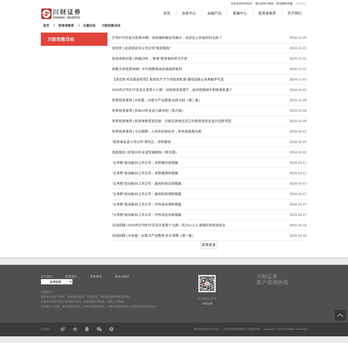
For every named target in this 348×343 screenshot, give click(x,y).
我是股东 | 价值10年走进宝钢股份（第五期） (145, 152)
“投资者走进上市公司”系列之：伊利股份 (141, 142)
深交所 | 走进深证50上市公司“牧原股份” (141, 48)
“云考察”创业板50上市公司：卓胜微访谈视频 (145, 162)
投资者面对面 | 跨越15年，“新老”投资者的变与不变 (149, 58)
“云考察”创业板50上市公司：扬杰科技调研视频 (146, 194)
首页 (166, 13)
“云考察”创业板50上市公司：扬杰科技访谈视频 (146, 183)
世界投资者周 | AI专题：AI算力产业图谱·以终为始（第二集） (157, 100)
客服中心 (240, 13)
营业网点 (300, 3)
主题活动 (89, 25)
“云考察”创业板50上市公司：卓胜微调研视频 (145, 173)
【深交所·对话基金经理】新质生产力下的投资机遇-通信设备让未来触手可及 (168, 79)
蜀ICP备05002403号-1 (207, 328)
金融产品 (214, 13)
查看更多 (209, 245)
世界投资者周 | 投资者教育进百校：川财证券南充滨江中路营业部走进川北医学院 (171, 121)
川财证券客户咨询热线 (272, 279)
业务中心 (189, 13)
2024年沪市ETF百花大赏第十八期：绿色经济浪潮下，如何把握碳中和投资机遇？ (172, 90)
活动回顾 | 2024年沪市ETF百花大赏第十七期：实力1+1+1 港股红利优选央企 (168, 225)
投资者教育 (267, 13)
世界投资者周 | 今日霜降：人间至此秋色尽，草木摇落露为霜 (156, 131)
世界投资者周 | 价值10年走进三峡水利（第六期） (148, 110)
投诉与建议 (122, 276)
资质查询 (96, 276)
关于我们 (294, 13)
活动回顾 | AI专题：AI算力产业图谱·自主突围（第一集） (153, 235)
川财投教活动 (111, 25)
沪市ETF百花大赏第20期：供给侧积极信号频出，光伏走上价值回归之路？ (167, 37)
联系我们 (71, 276)
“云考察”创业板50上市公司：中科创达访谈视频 (146, 214)
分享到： (46, 329)
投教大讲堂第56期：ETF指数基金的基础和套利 (147, 69)
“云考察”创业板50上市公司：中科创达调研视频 (146, 204)
